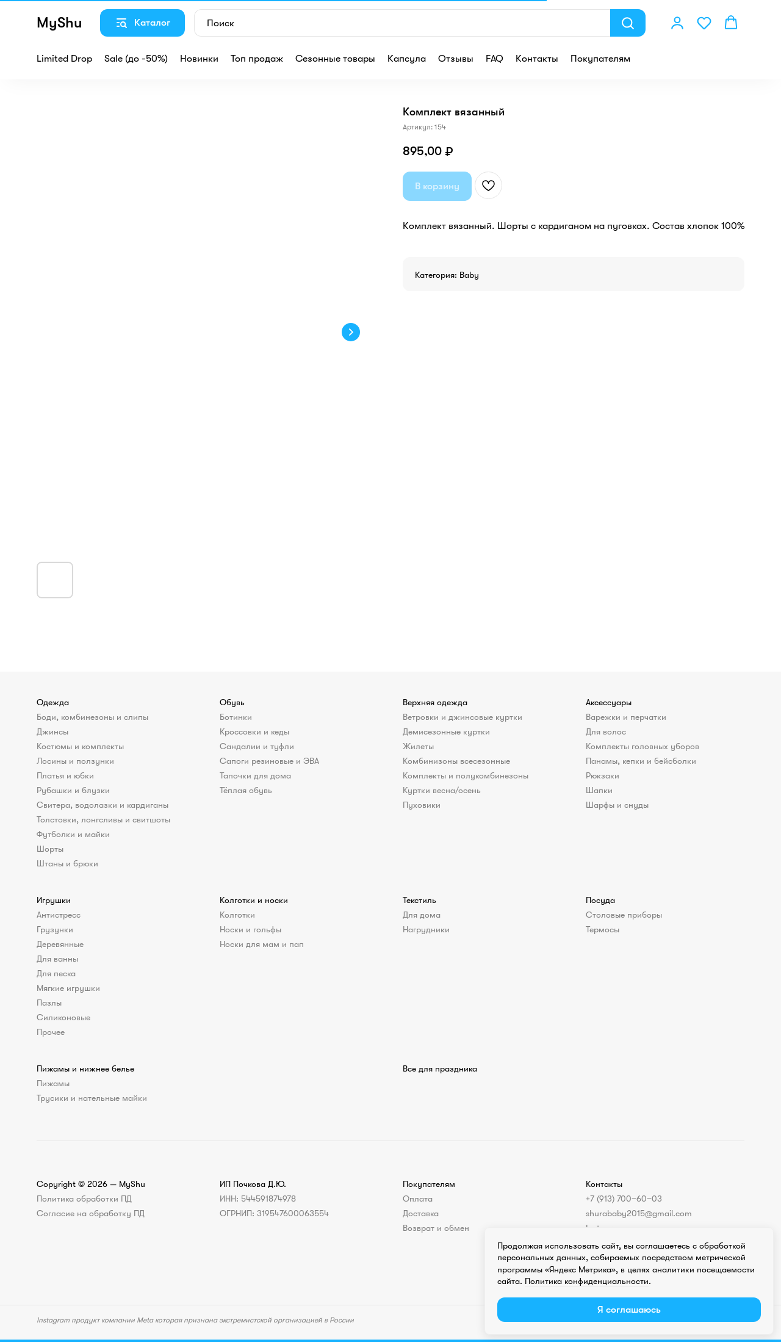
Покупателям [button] (600, 58)
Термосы (602, 929)
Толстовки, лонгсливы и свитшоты (103, 819)
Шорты (50, 849)
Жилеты (418, 746)
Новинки (199, 58)
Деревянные (60, 944)
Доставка (421, 1213)
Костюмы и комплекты (80, 746)
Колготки (237, 914)
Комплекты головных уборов (642, 746)
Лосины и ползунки (75, 761)
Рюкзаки (602, 775)
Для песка (56, 973)
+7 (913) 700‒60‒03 (624, 1198)
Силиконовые (63, 1017)
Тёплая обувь (246, 790)
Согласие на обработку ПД (91, 1213)
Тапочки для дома (255, 775)
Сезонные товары (335, 58)
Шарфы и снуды (617, 805)
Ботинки (236, 717)
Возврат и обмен (436, 1228)
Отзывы (455, 58)
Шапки (599, 790)
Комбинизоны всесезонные (456, 761)
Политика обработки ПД (84, 1198)
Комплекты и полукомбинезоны (465, 775)
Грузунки (55, 929)
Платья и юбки (65, 775)
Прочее (51, 1032)
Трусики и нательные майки (92, 1098)
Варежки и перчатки (626, 717)
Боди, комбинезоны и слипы (92, 717)
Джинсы (52, 731)
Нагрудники (426, 929)
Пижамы (53, 1083)
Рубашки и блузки (73, 790)
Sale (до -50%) (136, 58)
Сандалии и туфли (257, 746)
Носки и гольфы (250, 929)
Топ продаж (257, 58)
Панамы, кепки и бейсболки (641, 761)
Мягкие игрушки (68, 988)
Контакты (537, 58)
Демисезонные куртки (446, 731)
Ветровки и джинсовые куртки (462, 717)
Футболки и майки (73, 834)
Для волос (606, 731)
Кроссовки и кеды (254, 731)
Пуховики (422, 805)
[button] (677, 22)
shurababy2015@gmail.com (639, 1213)
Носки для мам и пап (262, 944)
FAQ (494, 58)
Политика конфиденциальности (587, 1281)
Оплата (418, 1198)
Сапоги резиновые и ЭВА (269, 761)
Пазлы (49, 1002)
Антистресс (59, 914)
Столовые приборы (624, 914)
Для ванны (57, 958)
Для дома (422, 914)
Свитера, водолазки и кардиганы (102, 805)
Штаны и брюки (67, 863)
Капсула (406, 58)
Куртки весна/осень (442, 790)
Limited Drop (64, 58)
